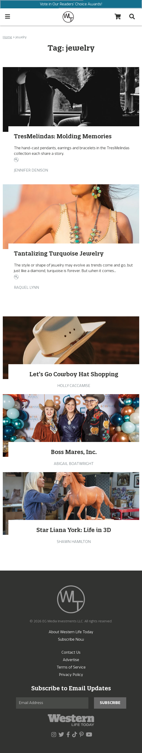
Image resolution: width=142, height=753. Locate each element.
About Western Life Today (71, 632)
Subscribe (110, 703)
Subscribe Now (71, 639)
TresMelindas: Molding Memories (63, 136)
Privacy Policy (71, 674)
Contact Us (71, 652)
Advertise (71, 660)
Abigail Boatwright (74, 463)
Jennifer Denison (31, 170)
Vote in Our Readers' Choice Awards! (71, 4)
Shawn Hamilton (74, 541)
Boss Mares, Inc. (74, 451)
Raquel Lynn (26, 287)
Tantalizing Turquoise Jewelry (59, 253)
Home (7, 37)
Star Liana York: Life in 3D (73, 529)
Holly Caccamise (73, 385)
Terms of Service (71, 667)
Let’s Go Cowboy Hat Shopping (73, 374)
